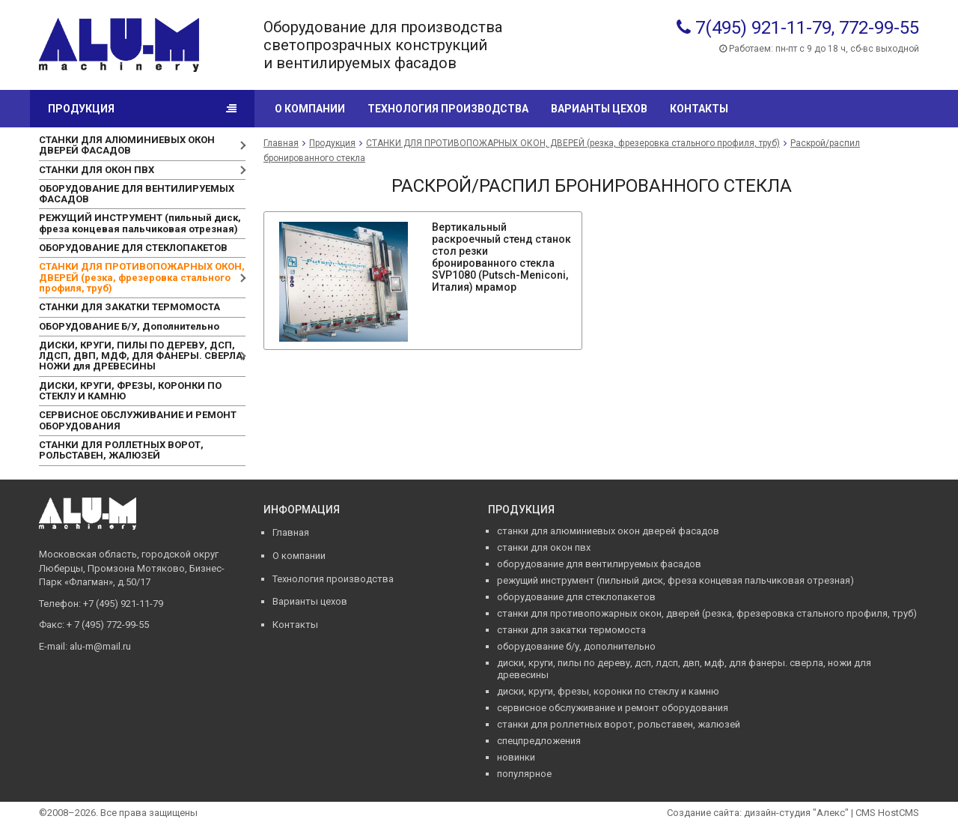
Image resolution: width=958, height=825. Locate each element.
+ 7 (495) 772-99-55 (108, 624)
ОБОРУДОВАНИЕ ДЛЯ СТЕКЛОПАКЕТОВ (133, 247)
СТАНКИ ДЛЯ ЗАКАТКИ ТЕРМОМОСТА (129, 306)
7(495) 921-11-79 (763, 27)
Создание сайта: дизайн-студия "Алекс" (758, 812)
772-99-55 (879, 27)
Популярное (524, 773)
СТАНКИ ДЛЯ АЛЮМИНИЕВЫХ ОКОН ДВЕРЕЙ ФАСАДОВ (127, 145)
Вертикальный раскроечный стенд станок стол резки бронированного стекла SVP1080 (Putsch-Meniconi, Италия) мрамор (501, 257)
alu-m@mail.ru (100, 646)
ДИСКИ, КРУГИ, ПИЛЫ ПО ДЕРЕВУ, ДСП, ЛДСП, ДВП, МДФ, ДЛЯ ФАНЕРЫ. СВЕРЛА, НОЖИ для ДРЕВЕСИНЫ (142, 355)
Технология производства (447, 109)
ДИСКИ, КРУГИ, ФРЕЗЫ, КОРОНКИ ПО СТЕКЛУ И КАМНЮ (130, 391)
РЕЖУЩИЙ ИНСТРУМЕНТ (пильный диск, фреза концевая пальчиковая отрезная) (140, 223)
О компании (310, 109)
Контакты (699, 109)
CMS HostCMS (887, 812)
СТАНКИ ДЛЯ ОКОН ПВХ (96, 169)
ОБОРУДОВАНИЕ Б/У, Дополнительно (129, 326)
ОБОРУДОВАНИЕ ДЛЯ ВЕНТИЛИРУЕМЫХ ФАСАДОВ (136, 194)
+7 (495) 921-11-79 (123, 603)
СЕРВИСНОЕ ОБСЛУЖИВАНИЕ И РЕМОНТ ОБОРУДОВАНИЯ (138, 420)
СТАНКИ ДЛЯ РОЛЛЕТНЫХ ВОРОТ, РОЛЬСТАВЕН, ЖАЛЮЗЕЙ (121, 450)
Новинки (516, 757)
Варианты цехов (599, 109)
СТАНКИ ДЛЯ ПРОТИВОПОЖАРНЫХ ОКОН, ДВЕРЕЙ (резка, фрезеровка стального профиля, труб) (142, 277)
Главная (281, 143)
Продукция (81, 109)
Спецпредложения (539, 740)
